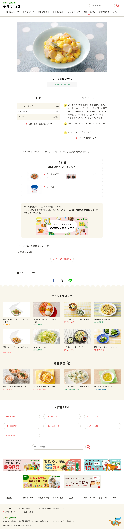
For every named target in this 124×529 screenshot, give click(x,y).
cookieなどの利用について (41, 521)
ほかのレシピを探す (26, 252)
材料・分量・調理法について (40, 124)
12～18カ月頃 (52, 426)
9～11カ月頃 (11, 426)
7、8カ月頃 (92, 416)
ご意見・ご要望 (26, 512)
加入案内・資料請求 (10, 521)
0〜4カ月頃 (11, 416)
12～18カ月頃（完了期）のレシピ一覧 (33, 246)
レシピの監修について (87, 138)
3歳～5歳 (10, 435)
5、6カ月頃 (51, 416)
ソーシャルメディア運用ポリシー (64, 521)
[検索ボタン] (117, 5)
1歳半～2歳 (92, 426)
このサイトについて (11, 512)
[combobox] (105, 5)
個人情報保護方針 (24, 521)
